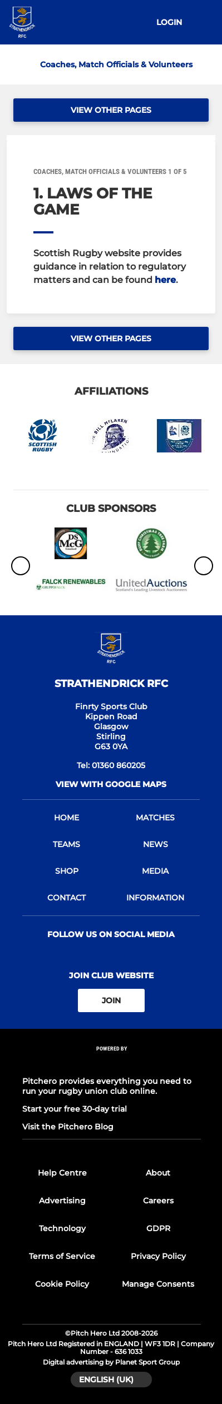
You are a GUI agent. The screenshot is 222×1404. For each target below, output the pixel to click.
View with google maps (111, 784)
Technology (62, 1228)
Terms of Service (62, 1256)
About (158, 1173)
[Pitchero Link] (112, 1063)
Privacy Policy (158, 1256)
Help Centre (62, 1173)
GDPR (158, 1228)
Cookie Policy (62, 1284)
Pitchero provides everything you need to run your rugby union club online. (106, 1086)
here (165, 280)
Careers (158, 1201)
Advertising (62, 1201)
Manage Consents (158, 1284)
